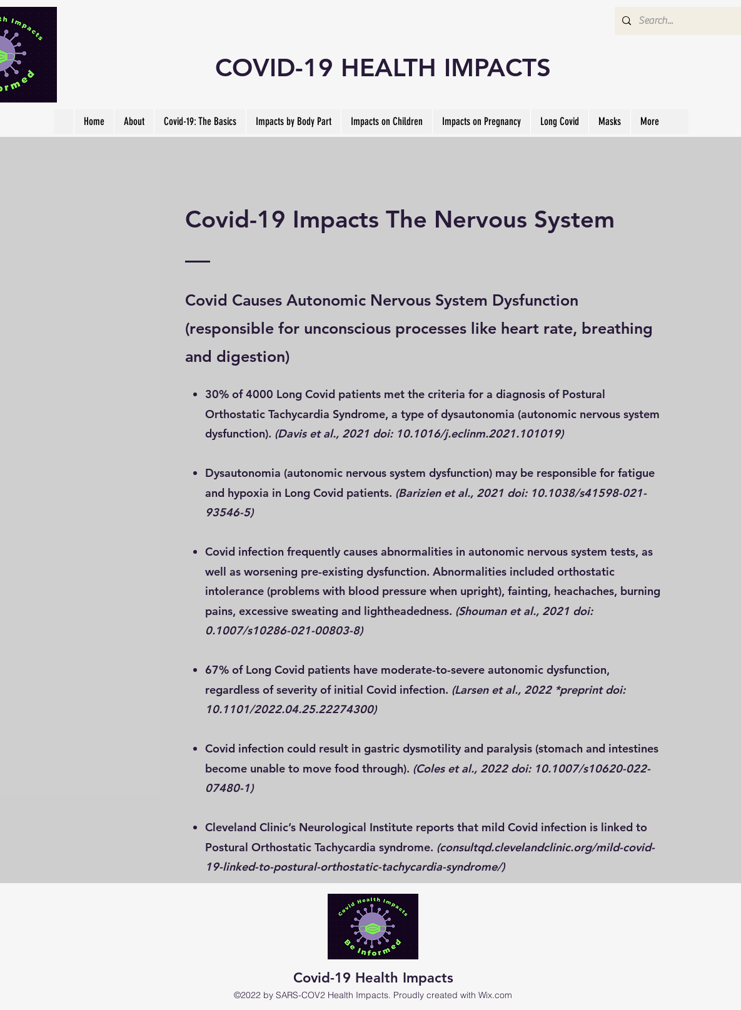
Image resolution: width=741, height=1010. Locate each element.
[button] (200, 121)
